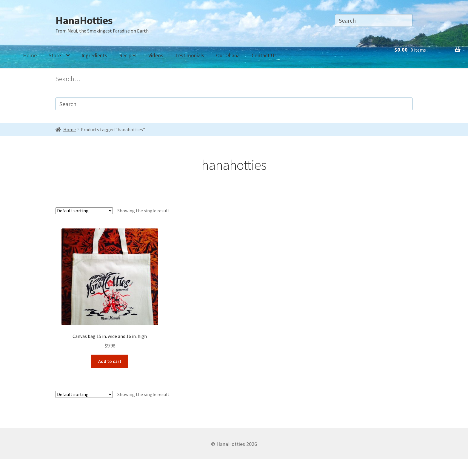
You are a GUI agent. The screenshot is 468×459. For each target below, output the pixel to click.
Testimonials (189, 55)
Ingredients (94, 55)
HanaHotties (84, 20)
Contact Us (264, 55)
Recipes (127, 55)
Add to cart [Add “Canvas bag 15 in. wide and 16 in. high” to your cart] (109, 360)
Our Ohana (228, 55)
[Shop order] (84, 210)
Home (30, 55)
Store (55, 55)
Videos (155, 55)
